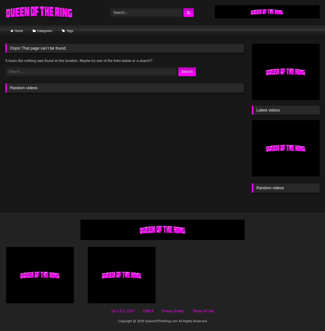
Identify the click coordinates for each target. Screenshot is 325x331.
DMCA (148, 311)
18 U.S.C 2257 (123, 311)
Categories (44, 31)
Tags (70, 31)
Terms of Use (203, 311)
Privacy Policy (173, 311)
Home (19, 31)
